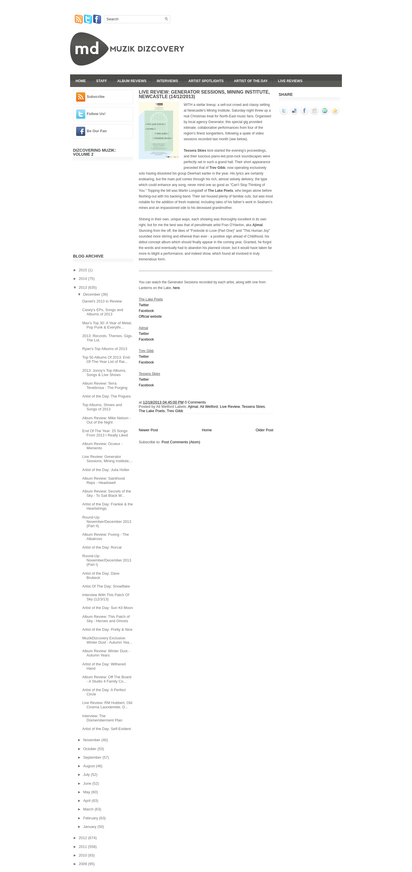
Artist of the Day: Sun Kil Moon (107, 608)
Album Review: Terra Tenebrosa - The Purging (104, 385)
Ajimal (193, 406)
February (91, 818)
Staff (101, 81)
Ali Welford (209, 406)
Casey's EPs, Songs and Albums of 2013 (102, 312)
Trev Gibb (175, 411)
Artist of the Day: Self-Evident (106, 729)
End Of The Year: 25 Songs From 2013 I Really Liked (105, 433)
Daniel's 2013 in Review (102, 301)
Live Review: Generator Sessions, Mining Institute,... (107, 458)
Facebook (146, 311)
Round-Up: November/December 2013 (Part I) (106, 560)
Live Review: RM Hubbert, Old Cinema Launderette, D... (107, 705)
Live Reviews (290, 81)
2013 (83, 287)
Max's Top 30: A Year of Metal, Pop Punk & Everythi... (107, 325)
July (87, 774)
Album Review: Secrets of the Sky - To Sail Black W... (106, 493)
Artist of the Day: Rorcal (101, 547)
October (90, 749)
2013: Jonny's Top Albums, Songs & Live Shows (104, 372)
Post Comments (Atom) (181, 442)
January (90, 826)
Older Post (264, 430)
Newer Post (148, 430)
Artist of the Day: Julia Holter (105, 470)
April (87, 800)
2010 (83, 855)
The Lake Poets (152, 411)
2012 (83, 838)
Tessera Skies (253, 406)
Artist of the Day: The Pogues (106, 396)
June (87, 783)
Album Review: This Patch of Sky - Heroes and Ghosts (106, 618)
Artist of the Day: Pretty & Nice (107, 629)
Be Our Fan (97, 131)
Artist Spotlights (205, 81)
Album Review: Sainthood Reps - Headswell (103, 480)
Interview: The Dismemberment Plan (102, 718)
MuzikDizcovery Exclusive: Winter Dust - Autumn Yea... (107, 640)
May (87, 792)
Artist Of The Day (251, 81)
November (92, 740)
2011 (83, 847)
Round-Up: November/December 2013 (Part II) (106, 521)
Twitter (144, 305)
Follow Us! (96, 114)
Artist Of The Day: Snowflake (106, 586)
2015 (83, 270)
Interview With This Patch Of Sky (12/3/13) (105, 597)
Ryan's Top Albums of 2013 (104, 349)
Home (81, 81)
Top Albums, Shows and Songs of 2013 (102, 407)
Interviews (167, 81)
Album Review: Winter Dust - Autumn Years (106, 653)
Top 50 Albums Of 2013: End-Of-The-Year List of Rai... (106, 359)
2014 (83, 278)
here (176, 288)
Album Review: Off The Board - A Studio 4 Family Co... (106, 679)
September (92, 757)
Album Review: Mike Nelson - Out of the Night (106, 420)
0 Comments (195, 402)
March (89, 809)
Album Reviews (131, 81)
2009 (83, 864)
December (92, 294)
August (89, 766)
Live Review (230, 406)
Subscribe (96, 96)
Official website (150, 317)
